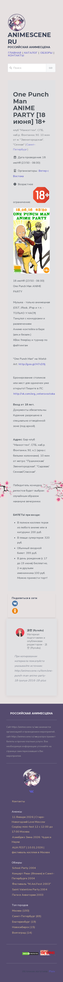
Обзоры (46, 53)
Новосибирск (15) (23, 927)
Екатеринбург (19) (24, 922)
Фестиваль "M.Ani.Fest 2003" (31, 884)
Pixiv (52, 971)
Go (51, 68)
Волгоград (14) (22, 933)
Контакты (16, 55)
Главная (14, 53)
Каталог (30, 53)
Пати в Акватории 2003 (27, 895)
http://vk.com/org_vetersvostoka (34, 394)
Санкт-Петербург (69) (26, 916)
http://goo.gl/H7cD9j (32, 364)
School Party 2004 (24, 868)
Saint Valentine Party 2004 (29, 889)
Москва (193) (20, 911)
